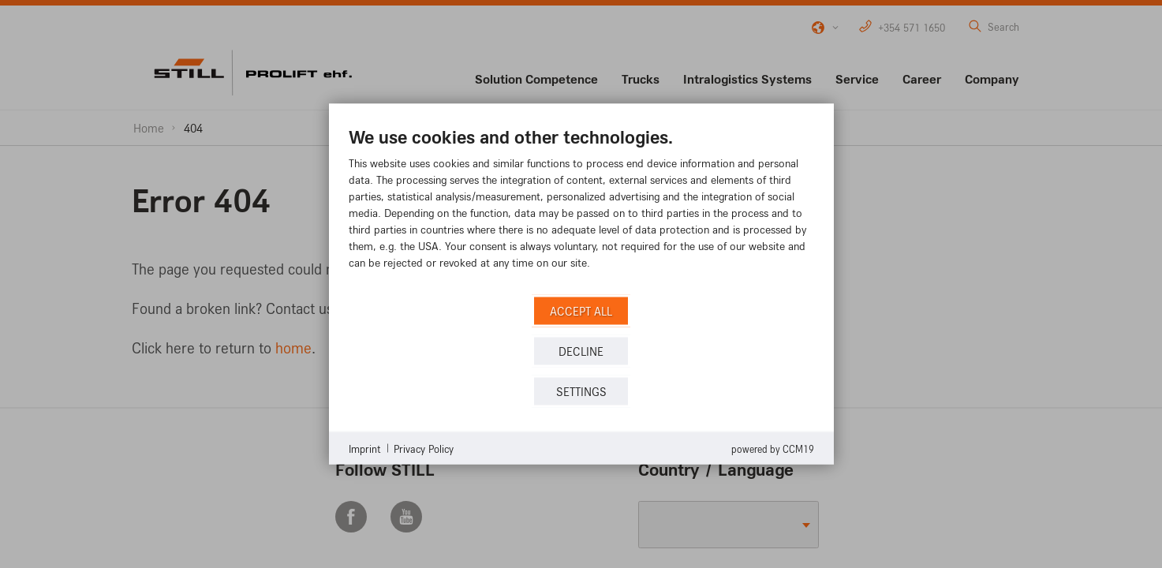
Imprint (365, 447)
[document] (581, 209)
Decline (581, 350)
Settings (581, 390)
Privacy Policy (424, 447)
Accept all (581, 310)
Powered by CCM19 (772, 449)
